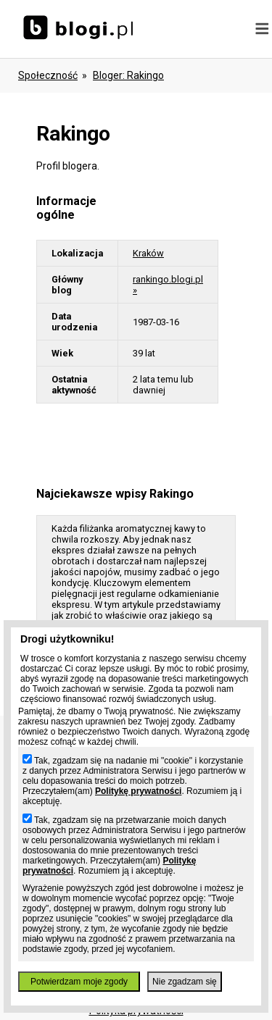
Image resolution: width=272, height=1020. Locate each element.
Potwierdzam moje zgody (79, 982)
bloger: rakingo (128, 75)
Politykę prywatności (138, 791)
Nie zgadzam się (184, 982)
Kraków (148, 253)
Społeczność (48, 75)
